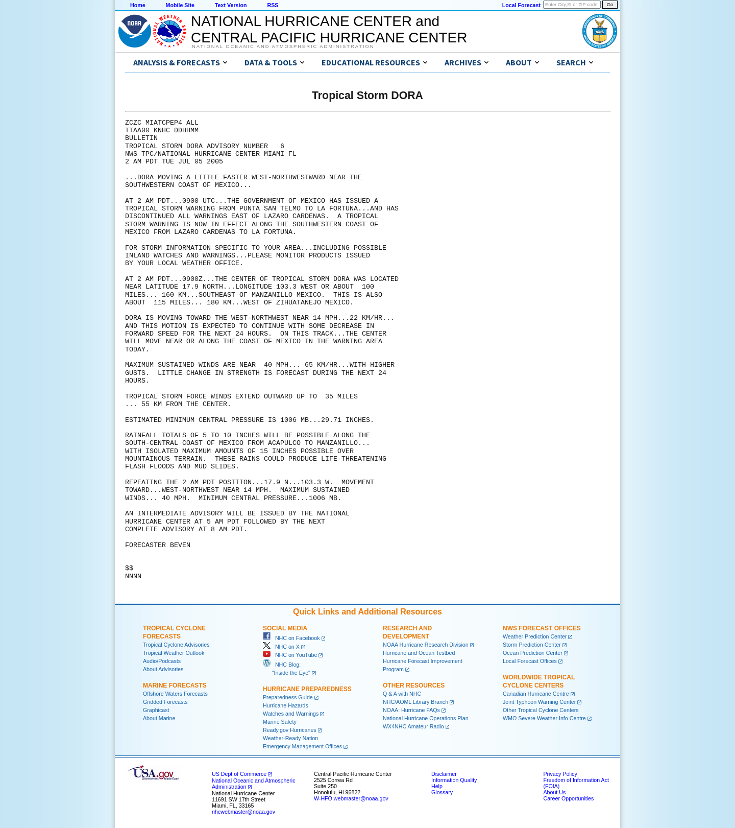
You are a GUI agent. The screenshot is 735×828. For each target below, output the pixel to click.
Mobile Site (180, 5)
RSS (272, 5)
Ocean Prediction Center (532, 653)
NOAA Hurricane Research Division (426, 645)
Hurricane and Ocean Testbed (419, 653)
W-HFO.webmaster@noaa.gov (351, 798)
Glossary (442, 792)
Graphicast (156, 710)
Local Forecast (521, 5)
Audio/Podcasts (162, 661)
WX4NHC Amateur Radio (413, 726)
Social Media (285, 628)
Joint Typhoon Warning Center (539, 702)
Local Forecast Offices (530, 661)
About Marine (159, 718)
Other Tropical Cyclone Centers (541, 710)
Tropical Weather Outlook (173, 653)
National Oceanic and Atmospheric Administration (283, 46)
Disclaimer (444, 774)
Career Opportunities (568, 798)
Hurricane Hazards (285, 705)
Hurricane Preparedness (307, 689)
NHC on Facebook (291, 638)
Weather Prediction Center (535, 636)
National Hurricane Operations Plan (426, 718)
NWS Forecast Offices (542, 628)
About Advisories (163, 669)
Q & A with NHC (402, 694)
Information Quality (454, 780)
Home (137, 5)
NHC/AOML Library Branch (415, 702)
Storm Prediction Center (532, 645)
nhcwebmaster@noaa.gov (243, 812)
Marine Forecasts (175, 685)
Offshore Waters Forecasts (175, 694)
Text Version (231, 5)
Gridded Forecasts (165, 702)
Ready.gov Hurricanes (289, 730)
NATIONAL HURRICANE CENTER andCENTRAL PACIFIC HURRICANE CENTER (329, 29)
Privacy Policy (560, 774)
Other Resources (414, 685)
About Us (554, 792)
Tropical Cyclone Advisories (176, 645)
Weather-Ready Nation (290, 738)
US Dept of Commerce (239, 774)
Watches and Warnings (290, 714)
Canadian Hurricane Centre (536, 694)
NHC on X (281, 647)
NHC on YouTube (290, 655)
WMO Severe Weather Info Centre (544, 718)
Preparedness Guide (288, 697)
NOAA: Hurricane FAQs (411, 710)
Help (437, 786)
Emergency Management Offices (302, 746)
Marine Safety (280, 722)
